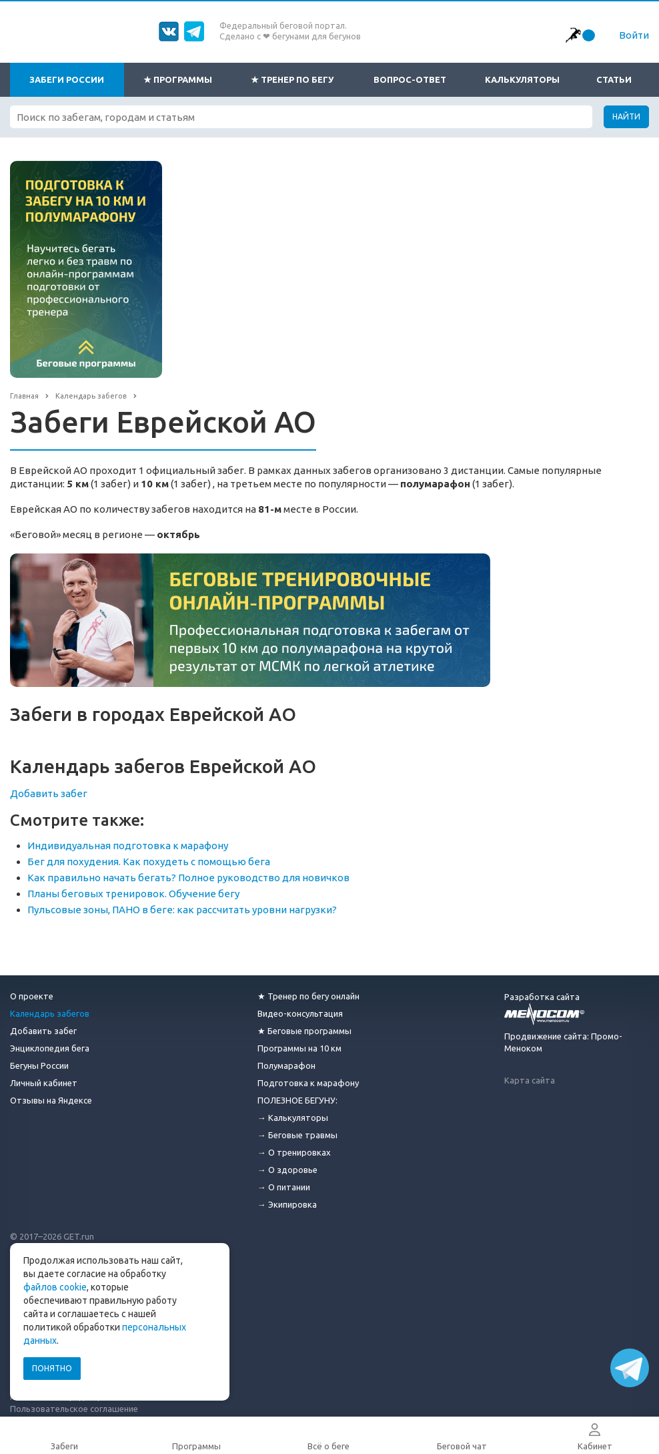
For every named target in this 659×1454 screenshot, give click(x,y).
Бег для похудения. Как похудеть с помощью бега (148, 861)
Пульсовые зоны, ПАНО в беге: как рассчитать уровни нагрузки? (182, 909)
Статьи (614, 79)
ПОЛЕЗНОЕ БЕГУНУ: (297, 1100)
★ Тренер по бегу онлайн (308, 996)
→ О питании (283, 1187)
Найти (626, 116)
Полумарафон (286, 1065)
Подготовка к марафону (308, 1082)
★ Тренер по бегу (292, 79)
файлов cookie (55, 1287)
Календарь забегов (49, 1013)
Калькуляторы (522, 79)
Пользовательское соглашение (74, 1408)
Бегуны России (39, 1065)
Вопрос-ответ (410, 79)
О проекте (31, 996)
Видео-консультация (300, 1013)
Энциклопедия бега (49, 1048)
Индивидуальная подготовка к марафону (127, 845)
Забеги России (66, 79)
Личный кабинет (43, 1082)
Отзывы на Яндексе (51, 1100)
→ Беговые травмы (297, 1135)
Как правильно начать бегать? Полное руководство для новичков (188, 877)
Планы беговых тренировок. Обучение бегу (133, 893)
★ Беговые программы (304, 1030)
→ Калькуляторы (292, 1117)
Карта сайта (529, 1080)
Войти (634, 35)
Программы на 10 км (299, 1048)
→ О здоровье (287, 1169)
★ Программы (177, 79)
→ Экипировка (287, 1204)
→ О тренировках (294, 1152)
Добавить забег (48, 793)
